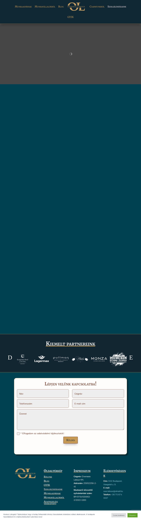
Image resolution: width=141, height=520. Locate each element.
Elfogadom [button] (132, 515)
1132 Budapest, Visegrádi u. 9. (112, 482)
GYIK (70, 17)
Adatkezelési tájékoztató (51, 503)
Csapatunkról (97, 6)
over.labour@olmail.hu (113, 491)
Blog (61, 6)
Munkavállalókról (45, 6)
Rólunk (48, 477)
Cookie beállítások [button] (118, 515)
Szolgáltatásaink (117, 6)
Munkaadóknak (23, 6)
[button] (10, 358)
